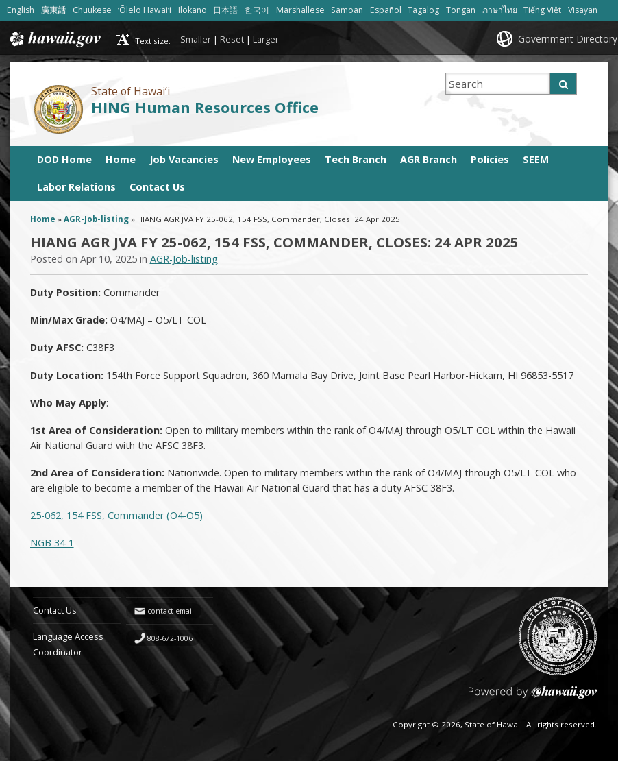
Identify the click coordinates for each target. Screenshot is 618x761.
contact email (170, 611)
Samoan (347, 10)
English (20, 10)
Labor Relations (76, 186)
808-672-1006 (170, 638)
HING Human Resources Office (205, 107)
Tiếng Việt (542, 10)
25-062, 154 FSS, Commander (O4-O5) (116, 515)
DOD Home (64, 159)
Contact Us (157, 186)
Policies (490, 159)
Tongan (460, 10)
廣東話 (53, 10)
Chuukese (92, 10)
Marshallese (300, 10)
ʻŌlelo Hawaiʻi (144, 10)
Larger (266, 39)
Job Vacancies (184, 159)
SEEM (536, 159)
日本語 (225, 10)
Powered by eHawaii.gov (533, 697)
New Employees (271, 159)
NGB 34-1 (52, 542)
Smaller (195, 39)
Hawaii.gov (53, 39)
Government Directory (567, 38)
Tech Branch (355, 159)
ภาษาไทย (499, 10)
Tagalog (423, 10)
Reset (232, 39)
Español (385, 10)
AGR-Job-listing (96, 219)
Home (121, 159)
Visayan (582, 10)
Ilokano (192, 10)
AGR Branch (428, 159)
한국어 (257, 10)
